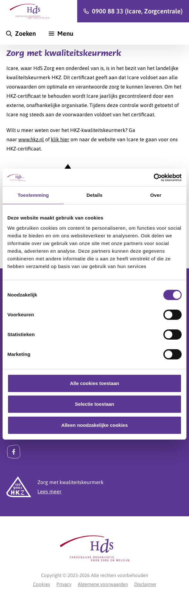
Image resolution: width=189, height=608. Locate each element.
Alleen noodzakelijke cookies (94, 425)
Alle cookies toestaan (94, 383)
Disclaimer (145, 584)
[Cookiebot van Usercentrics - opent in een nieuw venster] (154, 177)
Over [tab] (155, 195)
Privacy (63, 584)
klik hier (60, 139)
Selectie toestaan (94, 404)
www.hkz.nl (31, 139)
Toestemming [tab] (33, 195)
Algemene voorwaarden (103, 584)
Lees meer (49, 491)
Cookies (41, 584)
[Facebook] (13, 451)
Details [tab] (94, 195)
